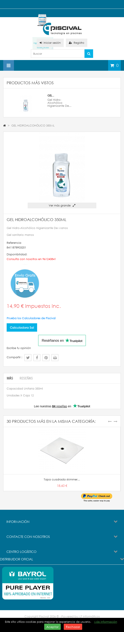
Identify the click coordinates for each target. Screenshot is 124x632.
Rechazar (73, 627)
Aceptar (52, 627)
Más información (105, 622)
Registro (76, 43)
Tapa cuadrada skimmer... (62, 479)
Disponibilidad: (17, 254)
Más (10, 378)
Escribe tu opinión (19, 348)
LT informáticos (90, 616)
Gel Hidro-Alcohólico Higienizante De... (59, 103)
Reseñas (26, 378)
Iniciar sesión (50, 43)
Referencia (14, 243)
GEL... (50, 95)
